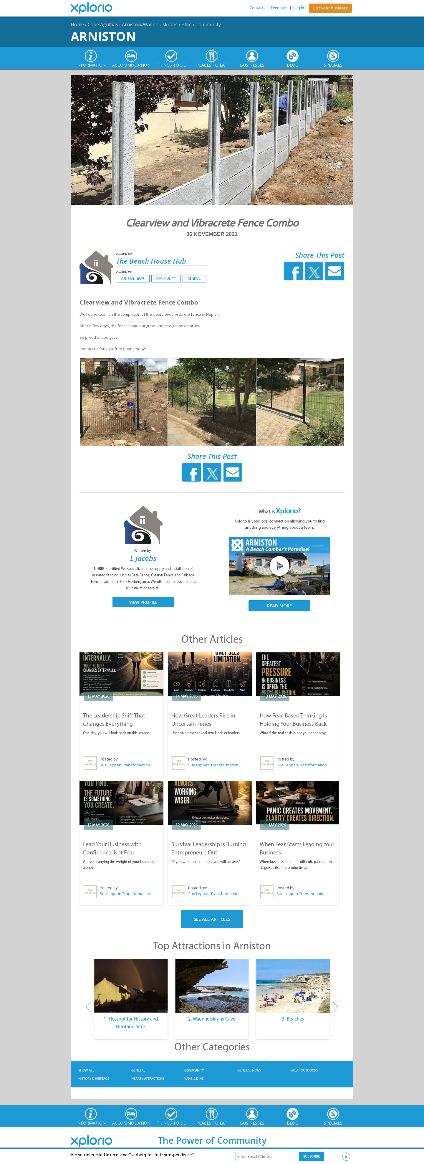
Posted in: (124, 271)
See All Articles (212, 919)
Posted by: (124, 253)
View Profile (143, 602)
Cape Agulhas (103, 24)
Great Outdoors (304, 1070)
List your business (330, 8)
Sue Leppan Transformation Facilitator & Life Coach (127, 765)
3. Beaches (293, 1019)
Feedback (279, 7)
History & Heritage (93, 1079)
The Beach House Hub (151, 261)
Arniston (103, 36)
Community (208, 24)
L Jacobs (143, 558)
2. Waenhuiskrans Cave (212, 1019)
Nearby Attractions (147, 1079)
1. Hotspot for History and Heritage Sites (131, 1022)
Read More (279, 606)
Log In (298, 7)
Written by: (143, 550)
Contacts (257, 7)
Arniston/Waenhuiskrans (150, 24)
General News (133, 279)
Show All (86, 1070)
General (194, 279)
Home (77, 24)
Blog (186, 24)
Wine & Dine (193, 1079)
